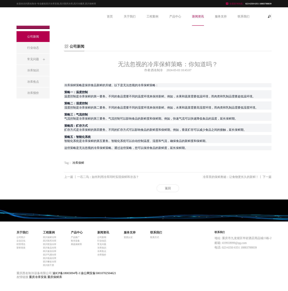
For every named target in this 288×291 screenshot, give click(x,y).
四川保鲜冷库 (49, 237)
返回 (168, 188)
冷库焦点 (101, 251)
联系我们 (243, 16)
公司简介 (21, 237)
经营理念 (21, 244)
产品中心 (175, 16)
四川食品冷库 (49, 247)
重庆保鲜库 (54, 277)
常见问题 (101, 244)
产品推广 (75, 237)
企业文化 (21, 240)
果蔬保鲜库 (76, 244)
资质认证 (128, 237)
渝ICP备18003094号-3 (66, 273)
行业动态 (101, 240)
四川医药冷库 (49, 240)
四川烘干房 (48, 265)
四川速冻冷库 (49, 251)
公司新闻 (101, 237)
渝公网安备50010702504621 (98, 273)
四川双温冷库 (49, 244)
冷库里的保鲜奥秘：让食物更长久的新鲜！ (237, 177)
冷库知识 (101, 247)
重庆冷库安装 (38, 277)
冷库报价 (101, 254)
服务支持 (221, 16)
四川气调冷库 (49, 254)
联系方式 (154, 237)
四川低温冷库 (49, 258)
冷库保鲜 (78, 162)
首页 (110, 16)
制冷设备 (75, 240)
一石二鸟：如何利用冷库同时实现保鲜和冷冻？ (101, 177)
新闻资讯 (198, 16)
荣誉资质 (21, 247)
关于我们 (130, 16)
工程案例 (152, 16)
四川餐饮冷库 (49, 261)
